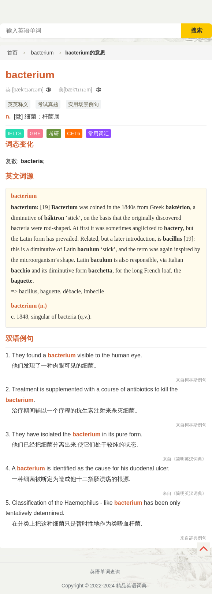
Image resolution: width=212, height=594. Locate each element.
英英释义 (18, 104)
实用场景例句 (83, 104)
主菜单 (206, 11)
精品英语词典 (131, 586)
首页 (12, 52)
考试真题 (48, 104)
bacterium (42, 52)
